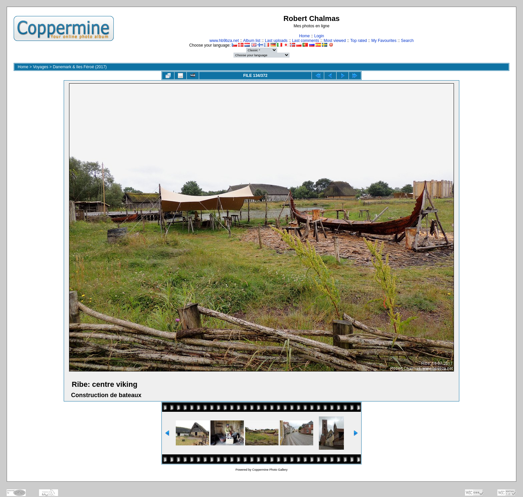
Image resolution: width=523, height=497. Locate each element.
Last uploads (276, 40)
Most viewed (335, 40)
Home (304, 36)
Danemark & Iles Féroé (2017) (79, 67)
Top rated (358, 40)
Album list (251, 40)
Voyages (40, 67)
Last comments (305, 40)
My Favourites (383, 40)
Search (407, 40)
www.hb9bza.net (224, 40)
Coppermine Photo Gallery (270, 469)
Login (319, 36)
